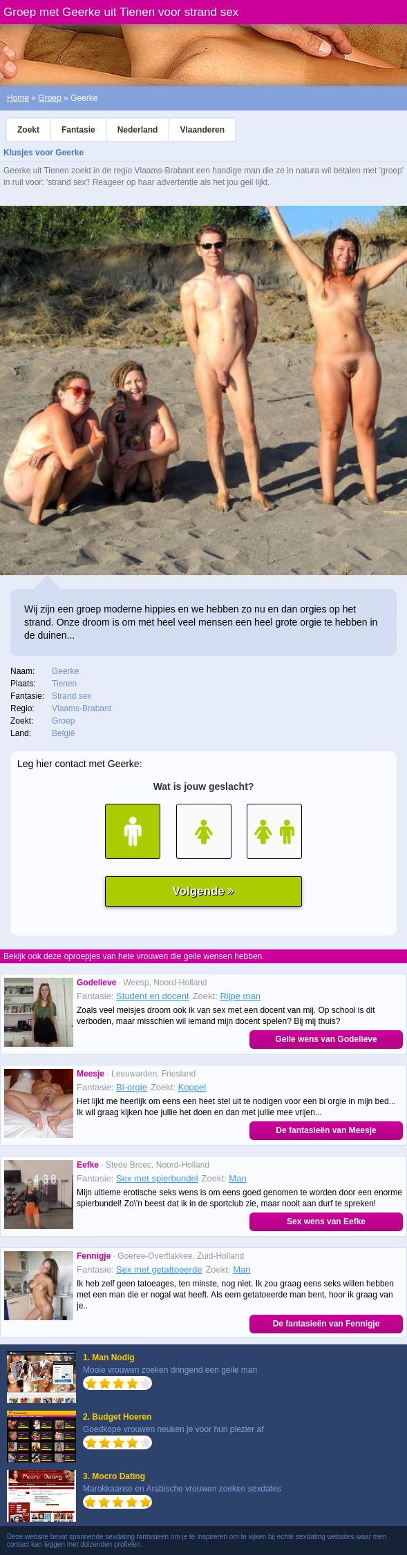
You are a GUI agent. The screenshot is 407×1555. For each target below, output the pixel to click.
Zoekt (28, 130)
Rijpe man (240, 996)
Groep (49, 98)
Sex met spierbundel (157, 1178)
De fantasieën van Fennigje (326, 1324)
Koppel (192, 1087)
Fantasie (78, 130)
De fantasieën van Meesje (326, 1130)
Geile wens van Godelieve (326, 1039)
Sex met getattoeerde (159, 1269)
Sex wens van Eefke (326, 1221)
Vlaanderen (202, 130)
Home (18, 98)
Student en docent (152, 996)
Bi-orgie (131, 1087)
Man (237, 1178)
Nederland (137, 130)
